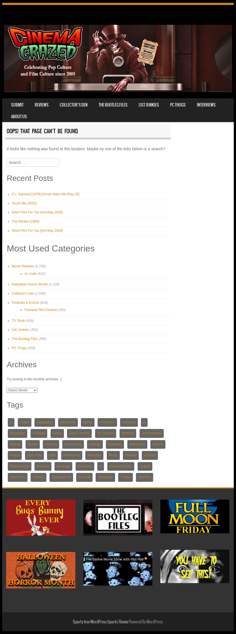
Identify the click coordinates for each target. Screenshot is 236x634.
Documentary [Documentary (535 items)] (152, 433)
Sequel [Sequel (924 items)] (145, 466)
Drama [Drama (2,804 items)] (15, 444)
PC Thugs (178, 105)
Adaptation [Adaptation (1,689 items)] (45, 422)
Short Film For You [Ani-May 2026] (37, 212)
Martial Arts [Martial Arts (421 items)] (71, 455)
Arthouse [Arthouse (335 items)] (129, 422)
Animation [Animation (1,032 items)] (107, 422)
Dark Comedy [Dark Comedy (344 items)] (79, 433)
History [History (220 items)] (158, 444)
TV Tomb (18, 321)
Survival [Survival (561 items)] (84, 477)
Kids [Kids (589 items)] (52, 455)
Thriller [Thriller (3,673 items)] (125, 477)
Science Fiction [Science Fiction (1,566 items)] (121, 466)
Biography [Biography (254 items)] (17, 433)
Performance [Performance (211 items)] (19, 466)
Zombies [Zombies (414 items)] (144, 477)
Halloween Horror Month (30, 284)
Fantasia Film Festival (40, 310)
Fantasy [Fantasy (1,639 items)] (51, 444)
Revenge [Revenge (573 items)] (63, 466)
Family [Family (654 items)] (33, 444)
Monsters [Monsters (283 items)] (94, 455)
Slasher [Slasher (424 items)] (38, 477)
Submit (17, 105)
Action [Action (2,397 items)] (24, 422)
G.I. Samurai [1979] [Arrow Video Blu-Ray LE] (45, 194)
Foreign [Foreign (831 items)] (95, 444)
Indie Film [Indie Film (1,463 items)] (34, 455)
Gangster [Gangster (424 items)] (115, 444)
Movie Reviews (23, 266)
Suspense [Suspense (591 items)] (105, 477)
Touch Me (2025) (24, 203)
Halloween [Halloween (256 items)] (137, 444)
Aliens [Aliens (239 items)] (87, 422)
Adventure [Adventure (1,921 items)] (68, 422)
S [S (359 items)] (101, 466)
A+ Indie (30, 274)
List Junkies (149, 105)
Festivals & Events (25, 303)
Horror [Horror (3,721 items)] (14, 455)
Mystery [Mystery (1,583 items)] (150, 455)
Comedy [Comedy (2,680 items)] (39, 433)
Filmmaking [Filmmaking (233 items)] (72, 444)
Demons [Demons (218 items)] (128, 433)
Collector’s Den (74, 105)
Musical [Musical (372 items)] (130, 455)
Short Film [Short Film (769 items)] (17, 477)
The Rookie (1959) (25, 221)
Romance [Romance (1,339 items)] (85, 466)
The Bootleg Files (113, 105)
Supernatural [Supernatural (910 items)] (61, 477)
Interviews (206, 105)
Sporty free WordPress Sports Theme (100, 622)
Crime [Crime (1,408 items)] (57, 433)
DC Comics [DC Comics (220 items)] (105, 433)
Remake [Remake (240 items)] (43, 466)
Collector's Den (23, 293)
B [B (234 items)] (144, 422)
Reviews (42, 105)
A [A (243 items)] (11, 422)
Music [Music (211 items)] (113, 455)
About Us (19, 117)
